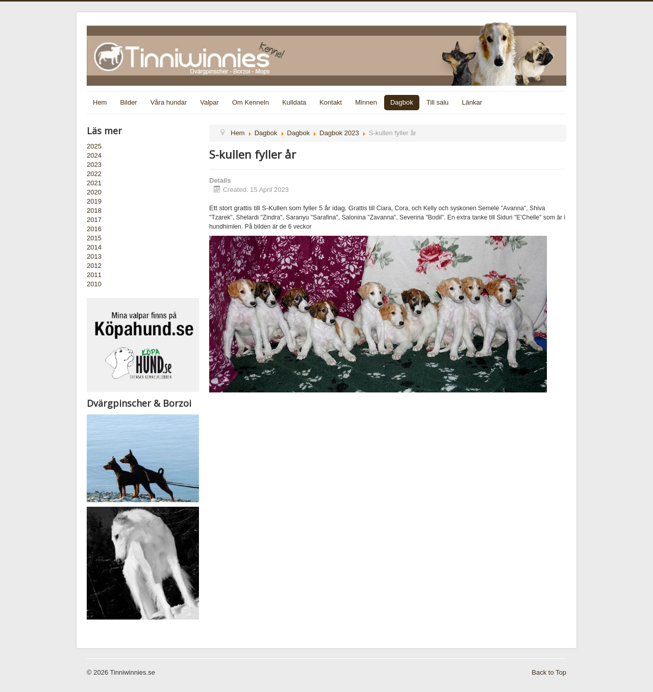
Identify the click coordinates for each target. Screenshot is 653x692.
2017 (94, 220)
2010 (94, 284)
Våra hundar (168, 102)
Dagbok (401, 102)
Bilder (128, 102)
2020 (94, 192)
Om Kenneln (250, 102)
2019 (94, 201)
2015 (94, 238)
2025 (94, 146)
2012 (94, 265)
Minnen (366, 102)
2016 (94, 229)
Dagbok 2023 (339, 133)
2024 (94, 155)
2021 (94, 183)
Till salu (437, 102)
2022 (94, 174)
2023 (94, 164)
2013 (94, 256)
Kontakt (330, 102)
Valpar (209, 102)
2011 (94, 275)
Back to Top (549, 672)
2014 (94, 247)
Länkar (472, 102)
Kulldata (294, 102)
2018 (94, 210)
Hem (100, 102)
